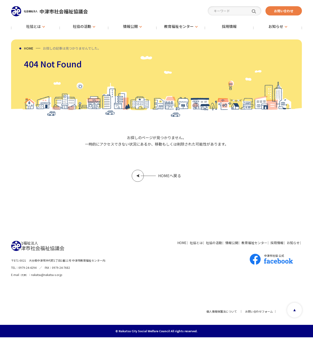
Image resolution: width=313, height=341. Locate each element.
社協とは (159, 246)
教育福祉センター (237, 246)
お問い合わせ (283, 11)
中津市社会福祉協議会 (65, 11)
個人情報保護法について (220, 315)
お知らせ (289, 246)
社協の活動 (184, 246)
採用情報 (266, 246)
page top (293, 315)
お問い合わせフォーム (257, 315)
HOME (28, 48)
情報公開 (208, 246)
